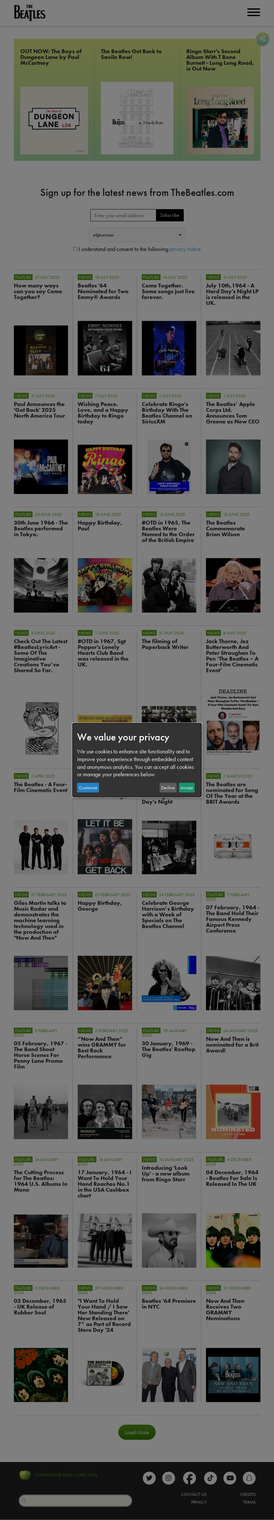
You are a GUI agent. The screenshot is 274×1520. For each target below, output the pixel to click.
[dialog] (137, 760)
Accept (187, 787)
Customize (88, 787)
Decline (168, 787)
